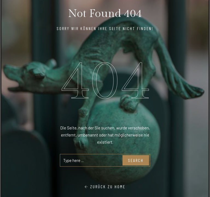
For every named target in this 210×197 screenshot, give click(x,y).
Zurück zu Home (105, 186)
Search (136, 160)
